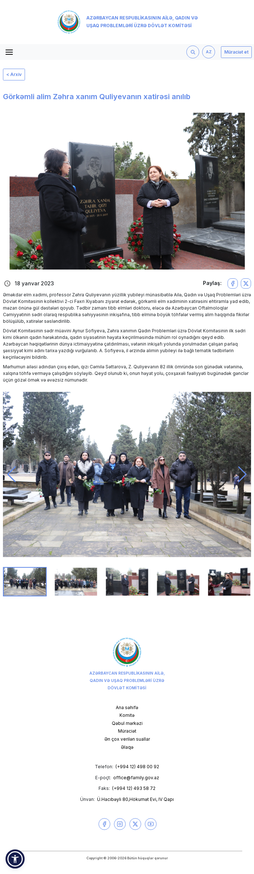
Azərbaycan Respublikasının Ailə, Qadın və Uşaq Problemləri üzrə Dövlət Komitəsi (127, 22)
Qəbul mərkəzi (127, 723)
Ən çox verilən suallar (127, 739)
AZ (209, 52)
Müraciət (127, 731)
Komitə (127, 715)
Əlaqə (127, 747)
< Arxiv (14, 74)
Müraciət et (236, 52)
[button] (12, 474)
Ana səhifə (127, 707)
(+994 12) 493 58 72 (133, 788)
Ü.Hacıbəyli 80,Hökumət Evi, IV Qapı (135, 799)
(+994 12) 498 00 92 (137, 766)
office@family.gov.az (136, 777)
